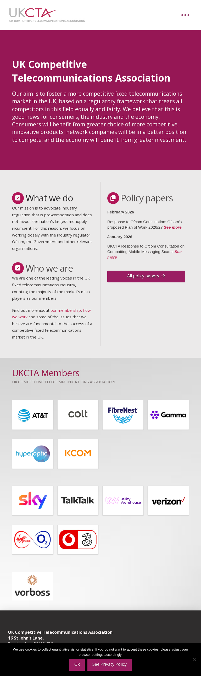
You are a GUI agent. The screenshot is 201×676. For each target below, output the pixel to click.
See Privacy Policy (109, 664)
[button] (185, 15)
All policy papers (146, 276)
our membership (66, 310)
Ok (77, 664)
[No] (194, 659)
